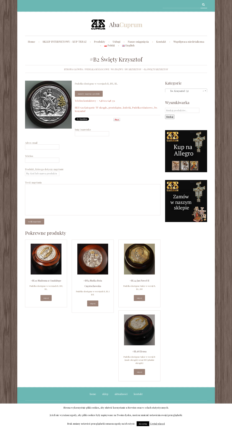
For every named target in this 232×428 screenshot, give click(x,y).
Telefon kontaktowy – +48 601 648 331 (95, 100)
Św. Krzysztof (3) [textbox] (185, 91)
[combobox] (186, 91)
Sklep (105, 394)
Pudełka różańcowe (97, 69)
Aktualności (121, 394)
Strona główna (73, 69)
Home (31, 41)
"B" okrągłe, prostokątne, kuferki (113, 107)
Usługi (116, 41)
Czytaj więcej (157, 423)
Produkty (99, 41)
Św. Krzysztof (133, 69)
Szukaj (169, 116)
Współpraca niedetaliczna (188, 41)
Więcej (46, 298)
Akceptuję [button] (142, 423)
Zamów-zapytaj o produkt (89, 93)
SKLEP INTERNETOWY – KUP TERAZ (65, 41)
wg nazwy (117, 69)
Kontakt (161, 41)
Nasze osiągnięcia (138, 41)
